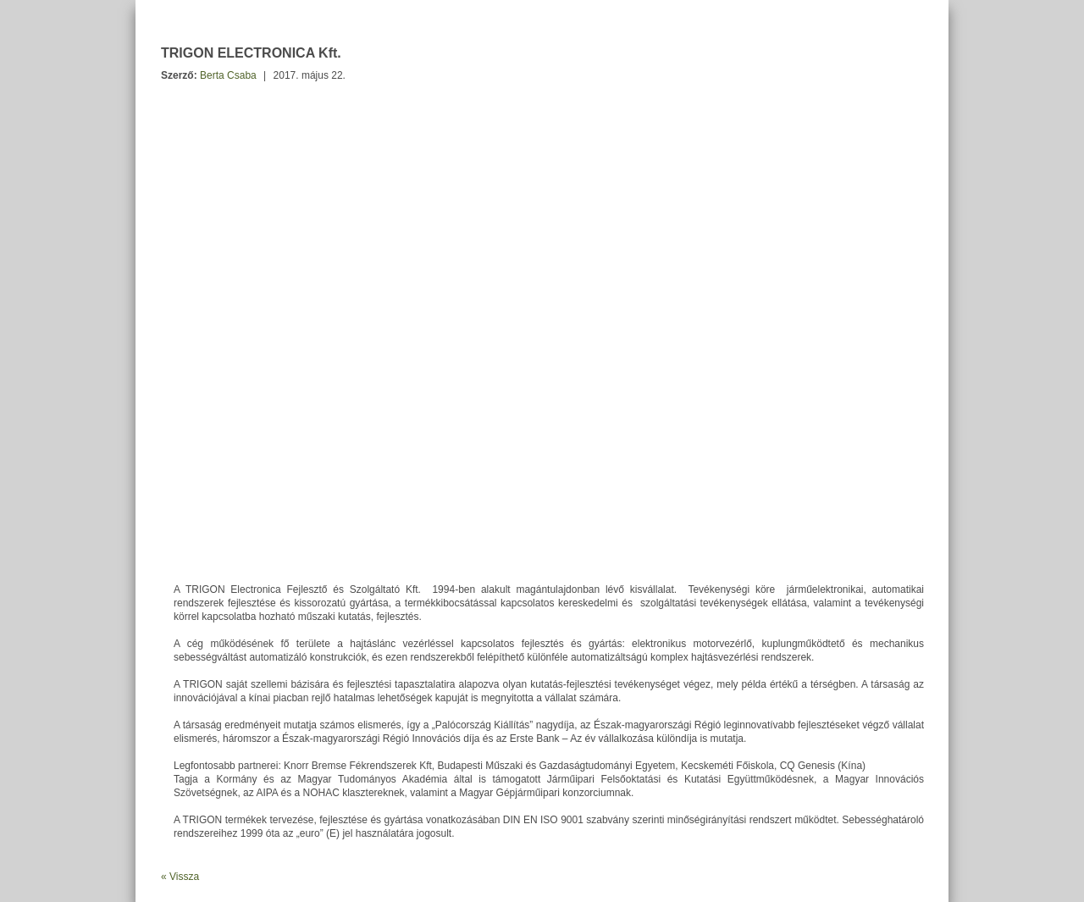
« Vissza (180, 877)
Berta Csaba (228, 75)
